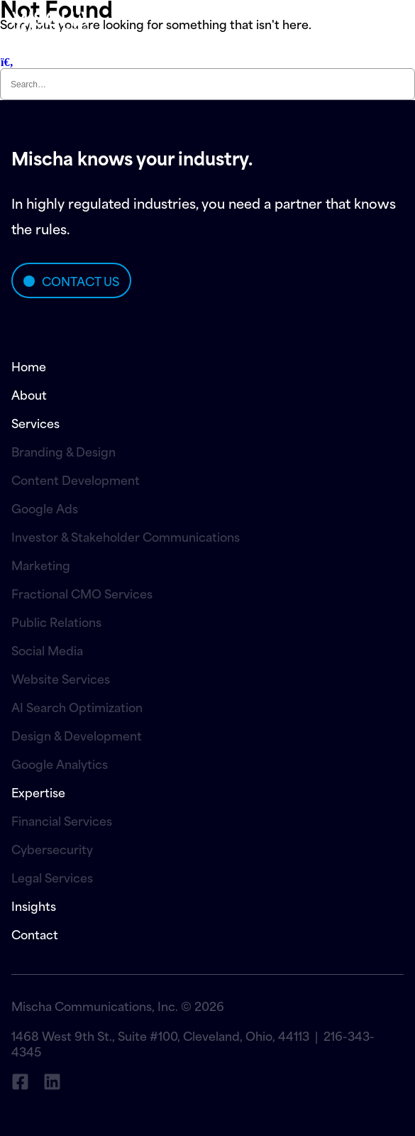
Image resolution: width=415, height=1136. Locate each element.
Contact (34, 933)
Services (35, 422)
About (29, 394)
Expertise (38, 791)
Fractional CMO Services (82, 593)
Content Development (75, 479)
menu (385, 21)
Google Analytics (59, 763)
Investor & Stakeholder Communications (125, 536)
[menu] (347, 21)
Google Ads (44, 507)
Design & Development (76, 735)
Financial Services (61, 820)
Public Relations (56, 621)
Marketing (40, 564)
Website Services (60, 678)
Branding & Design (63, 451)
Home (28, 365)
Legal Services (52, 877)
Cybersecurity (52, 848)
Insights (33, 905)
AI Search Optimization (77, 706)
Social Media (47, 649)
